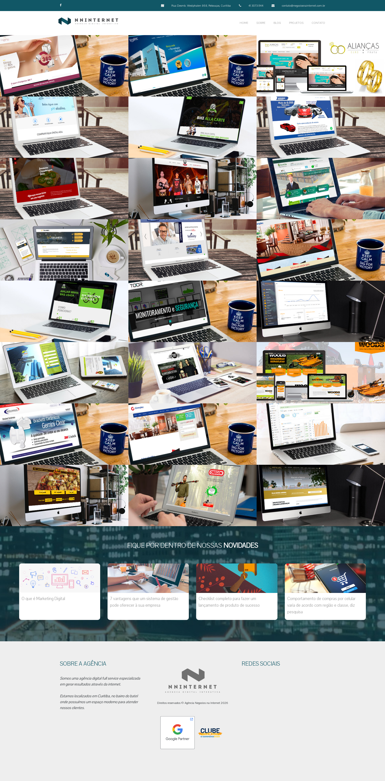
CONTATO (318, 23)
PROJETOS (296, 23)
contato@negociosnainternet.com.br (303, 6)
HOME (244, 23)
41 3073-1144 (255, 6)
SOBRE (260, 23)
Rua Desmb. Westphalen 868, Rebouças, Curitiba (201, 6)
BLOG (277, 23)
